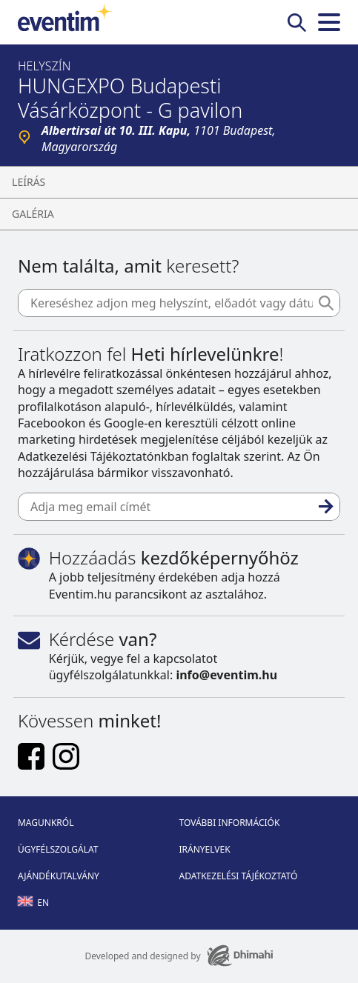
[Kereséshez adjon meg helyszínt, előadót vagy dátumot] (179, 303)
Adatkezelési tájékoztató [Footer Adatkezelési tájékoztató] (238, 876)
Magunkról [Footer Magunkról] (46, 822)
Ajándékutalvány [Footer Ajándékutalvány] (58, 876)
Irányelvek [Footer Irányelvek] (205, 849)
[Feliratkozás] (326, 506)
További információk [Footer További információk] (229, 822)
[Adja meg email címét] (179, 507)
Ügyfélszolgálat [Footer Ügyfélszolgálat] (58, 849)
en (33, 902)
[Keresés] (326, 303)
